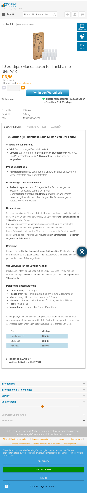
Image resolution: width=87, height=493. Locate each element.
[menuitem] (7, 14)
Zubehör (56, 126)
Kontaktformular (75, 439)
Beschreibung (13, 126)
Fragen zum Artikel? (18, 358)
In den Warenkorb (47, 92)
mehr (43, 477)
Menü (8, 14)
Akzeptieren (43, 469)
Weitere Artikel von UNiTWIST (23, 362)
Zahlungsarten (70, 444)
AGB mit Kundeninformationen (16, 439)
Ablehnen (43, 461)
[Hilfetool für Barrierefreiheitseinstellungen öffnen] (82, 252)
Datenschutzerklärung (41, 439)
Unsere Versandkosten (20, 444)
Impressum (59, 439)
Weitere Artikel (36, 126)
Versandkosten (24, 83)
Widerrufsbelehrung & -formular (46, 444)
